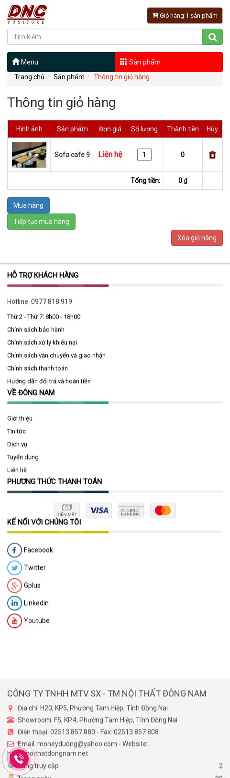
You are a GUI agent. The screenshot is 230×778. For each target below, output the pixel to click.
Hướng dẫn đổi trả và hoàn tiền (49, 387)
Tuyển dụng (23, 463)
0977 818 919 (51, 307)
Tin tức (16, 437)
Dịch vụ (17, 450)
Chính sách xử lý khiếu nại (42, 348)
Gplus (24, 591)
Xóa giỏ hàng (197, 238)
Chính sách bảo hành (36, 335)
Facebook (30, 556)
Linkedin (28, 609)
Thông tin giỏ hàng (122, 77)
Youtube (28, 627)
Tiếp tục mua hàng (41, 221)
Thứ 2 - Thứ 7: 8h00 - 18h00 (43, 322)
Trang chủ (29, 77)
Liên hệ (17, 476)
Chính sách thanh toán (37, 374)
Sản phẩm (140, 62)
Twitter (26, 574)
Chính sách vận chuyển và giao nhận (56, 361)
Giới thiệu (20, 424)
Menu (25, 62)
